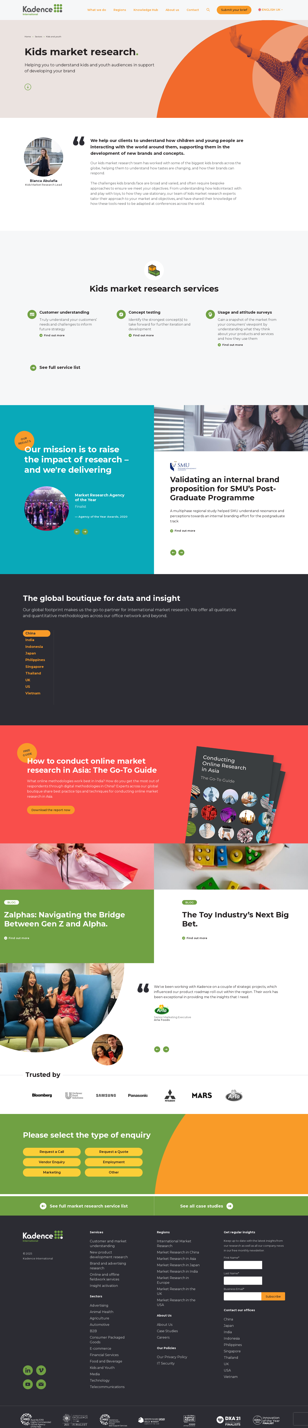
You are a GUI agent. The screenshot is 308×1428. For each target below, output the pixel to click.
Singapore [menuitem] (232, 1351)
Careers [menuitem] (163, 1337)
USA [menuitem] (227, 1370)
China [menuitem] (228, 1319)
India (29, 640)
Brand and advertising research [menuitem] (108, 1266)
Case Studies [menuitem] (167, 1331)
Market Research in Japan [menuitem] (178, 1265)
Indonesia (34, 647)
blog (35, 902)
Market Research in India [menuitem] (177, 1271)
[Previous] (77, 532)
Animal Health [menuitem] (101, 1312)
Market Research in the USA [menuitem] (176, 1302)
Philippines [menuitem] (233, 1345)
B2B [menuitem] (93, 1331)
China (30, 633)
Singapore (34, 667)
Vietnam (32, 693)
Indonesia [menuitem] (232, 1338)
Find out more (54, 335)
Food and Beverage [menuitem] (106, 1361)
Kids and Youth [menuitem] (102, 1368)
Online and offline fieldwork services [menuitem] (104, 1277)
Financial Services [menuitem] (104, 1355)
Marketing (52, 1172)
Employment (114, 1162)
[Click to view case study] (231, 428)
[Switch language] (270, 10)
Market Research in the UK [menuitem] (176, 1291)
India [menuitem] (228, 1332)
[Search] (208, 10)
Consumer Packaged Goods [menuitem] (107, 1339)
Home (28, 36)
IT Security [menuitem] (166, 1363)
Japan (30, 653)
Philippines (35, 660)
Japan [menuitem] (229, 1326)
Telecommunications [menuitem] (107, 1387)
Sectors (38, 36)
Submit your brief (234, 10)
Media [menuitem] (95, 1374)
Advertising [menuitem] (99, 1305)
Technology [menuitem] (100, 1380)
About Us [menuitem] (164, 1325)
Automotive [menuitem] (99, 1325)
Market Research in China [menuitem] (178, 1252)
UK (27, 680)
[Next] (85, 532)
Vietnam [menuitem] (231, 1377)
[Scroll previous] (157, 1049)
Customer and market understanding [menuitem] (108, 1243)
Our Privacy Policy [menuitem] (172, 1357)
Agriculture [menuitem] (99, 1318)
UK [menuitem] (226, 1364)
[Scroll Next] (166, 1049)
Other (114, 1172)
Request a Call (52, 1152)
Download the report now (50, 810)
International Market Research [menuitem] (174, 1243)
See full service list (59, 367)
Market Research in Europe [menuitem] (173, 1280)
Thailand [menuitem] (231, 1358)
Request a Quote (113, 1152)
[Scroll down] (28, 87)
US (27, 687)
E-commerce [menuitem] (100, 1349)
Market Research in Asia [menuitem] (176, 1259)
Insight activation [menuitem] (104, 1286)
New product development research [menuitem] (109, 1254)
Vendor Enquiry (52, 1162)
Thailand (33, 673)
